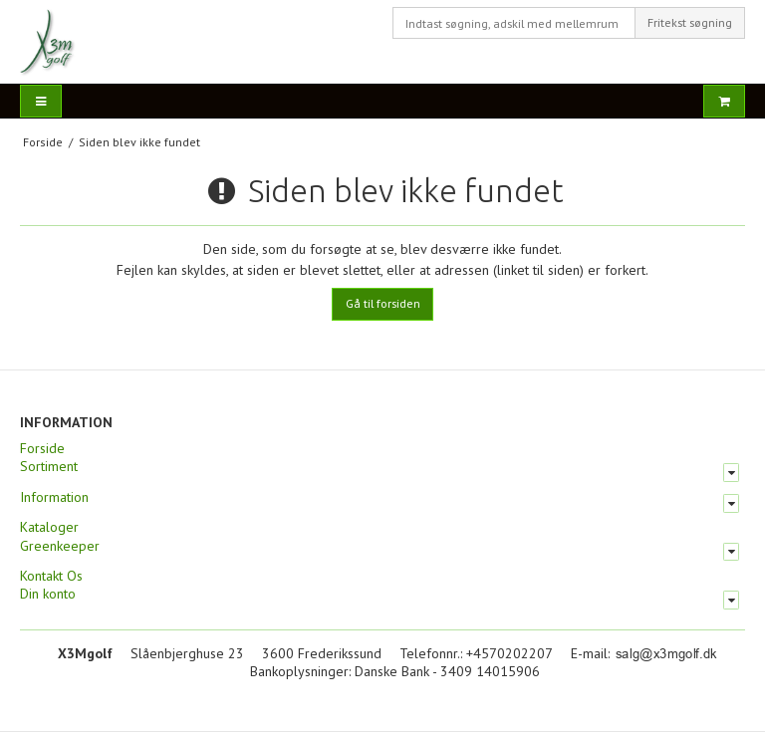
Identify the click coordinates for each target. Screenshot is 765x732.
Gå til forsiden (383, 303)
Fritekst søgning (689, 22)
